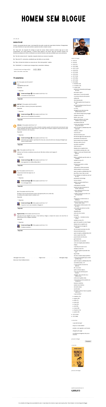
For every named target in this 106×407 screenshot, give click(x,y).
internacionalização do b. (80, 231)
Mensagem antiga (63, 257)
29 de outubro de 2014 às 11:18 (40, 225)
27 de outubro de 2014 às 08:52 (29, 104)
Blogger (85, 403)
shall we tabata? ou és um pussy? (81, 169)
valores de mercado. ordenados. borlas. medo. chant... (81, 202)
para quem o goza (78, 92)
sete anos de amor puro (79, 134)
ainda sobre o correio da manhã (81, 94)
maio (75, 304)
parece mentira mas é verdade (81, 140)
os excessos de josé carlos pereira (82, 96)
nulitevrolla (76, 98)
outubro (76, 87)
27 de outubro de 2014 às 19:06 (26, 191)
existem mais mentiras (79, 285)
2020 (74, 70)
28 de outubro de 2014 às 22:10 (32, 213)
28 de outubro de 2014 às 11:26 (40, 114)
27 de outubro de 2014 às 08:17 (25, 82)
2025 (74, 60)
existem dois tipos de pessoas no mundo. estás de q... (81, 188)
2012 (74, 316)
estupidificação (77, 211)
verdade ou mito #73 (78, 248)
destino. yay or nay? (78, 117)
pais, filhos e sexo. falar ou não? (81, 173)
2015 (74, 80)
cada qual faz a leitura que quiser (81, 167)
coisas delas (19, 71)
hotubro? (76, 155)
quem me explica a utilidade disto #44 (82, 171)
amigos (75, 244)
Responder (19, 87)
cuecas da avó (77, 132)
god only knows (77, 239)
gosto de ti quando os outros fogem (82, 222)
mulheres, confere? (78, 130)
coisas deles (25, 71)
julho (75, 300)
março (75, 308)
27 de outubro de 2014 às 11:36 (27, 150)
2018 (74, 74)
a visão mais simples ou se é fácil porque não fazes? (81, 125)
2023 (74, 64)
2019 (74, 72)
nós (75, 196)
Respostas (21, 90)
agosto (76, 298)
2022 (74, 66)
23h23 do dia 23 (77, 146)
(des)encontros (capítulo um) (80, 224)
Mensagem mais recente (19, 257)
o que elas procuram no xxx (80, 246)
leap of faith (76, 253)
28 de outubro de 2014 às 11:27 (40, 160)
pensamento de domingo (79, 178)
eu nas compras (77, 180)
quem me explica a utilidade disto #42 (82, 260)
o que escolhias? (77, 294)
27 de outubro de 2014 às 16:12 (26, 170)
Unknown (19, 125)
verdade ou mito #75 (78, 160)
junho (75, 302)
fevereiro (76, 310)
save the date (77, 289)
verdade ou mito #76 (78, 115)
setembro (76, 296)
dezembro (76, 83)
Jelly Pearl (19, 104)
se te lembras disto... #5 (79, 262)
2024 (74, 62)
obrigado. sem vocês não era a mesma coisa (81, 275)
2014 (74, 82)
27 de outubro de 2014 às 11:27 (29, 125)
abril (75, 306)
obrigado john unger (77, 330)
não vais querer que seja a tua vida (82, 229)
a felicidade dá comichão (79, 185)
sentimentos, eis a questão (80, 240)
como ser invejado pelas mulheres (82, 242)
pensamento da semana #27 (80, 138)
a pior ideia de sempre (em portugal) (82, 113)
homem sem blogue (25, 93)
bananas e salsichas (78, 283)
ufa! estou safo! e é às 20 (79, 142)
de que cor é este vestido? (78, 325)
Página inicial (42, 257)
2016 (74, 78)
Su (17, 170)
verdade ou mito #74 (78, 220)
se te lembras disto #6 (79, 122)
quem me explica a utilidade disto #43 (82, 233)
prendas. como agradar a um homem (81, 328)
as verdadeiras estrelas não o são (81, 150)
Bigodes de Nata (21, 213)
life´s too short (77, 267)
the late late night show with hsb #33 (82, 136)
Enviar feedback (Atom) (24, 260)
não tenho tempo (78, 287)
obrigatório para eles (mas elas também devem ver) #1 (81, 111)
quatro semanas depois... (79, 269)
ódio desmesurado (78, 100)
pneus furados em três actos (80, 237)
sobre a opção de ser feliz (80, 235)
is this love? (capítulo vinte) (80, 278)
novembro (76, 85)
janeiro (76, 312)
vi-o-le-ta (76, 108)
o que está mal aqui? (77, 323)
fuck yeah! (76, 215)
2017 (74, 76)
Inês (18, 150)
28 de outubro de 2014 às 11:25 (40, 93)
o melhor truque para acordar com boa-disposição (82, 194)
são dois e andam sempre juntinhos (82, 255)
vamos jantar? (77, 162)
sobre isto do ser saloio (79, 213)
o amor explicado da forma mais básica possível (81, 191)
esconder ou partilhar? (79, 144)
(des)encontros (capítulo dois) (81, 148)
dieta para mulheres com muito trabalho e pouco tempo (81, 120)
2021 (74, 68)
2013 (74, 314)
